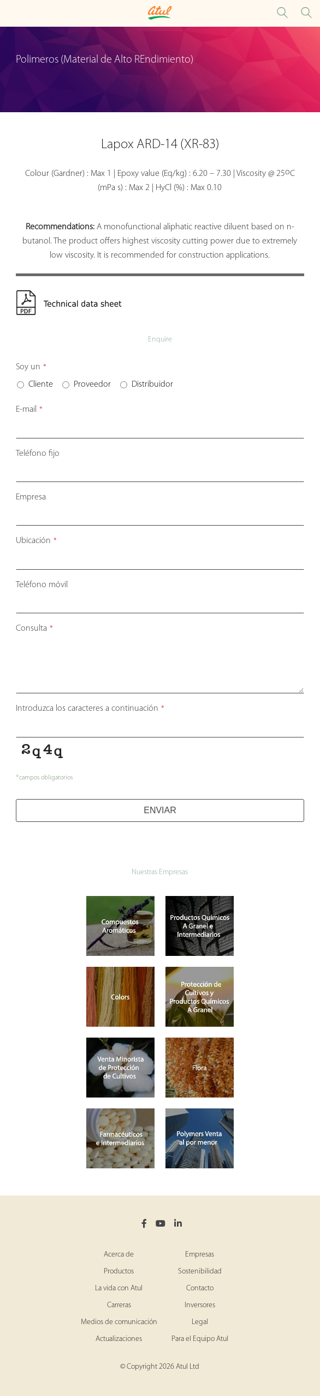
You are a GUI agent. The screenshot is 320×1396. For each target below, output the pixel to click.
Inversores (200, 1305)
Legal (200, 1322)
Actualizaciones (119, 1339)
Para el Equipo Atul (199, 1339)
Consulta (34, 628)
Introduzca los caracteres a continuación (90, 708)
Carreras (119, 1305)
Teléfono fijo (38, 453)
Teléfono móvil (42, 585)
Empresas (199, 1255)
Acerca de (119, 1255)
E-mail (29, 409)
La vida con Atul (119, 1288)
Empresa (31, 497)
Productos (119, 1271)
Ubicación (36, 541)
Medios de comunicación (119, 1322)
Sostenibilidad (200, 1271)
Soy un (31, 367)
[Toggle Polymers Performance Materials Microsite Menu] (11, 13)
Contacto (200, 1288)
